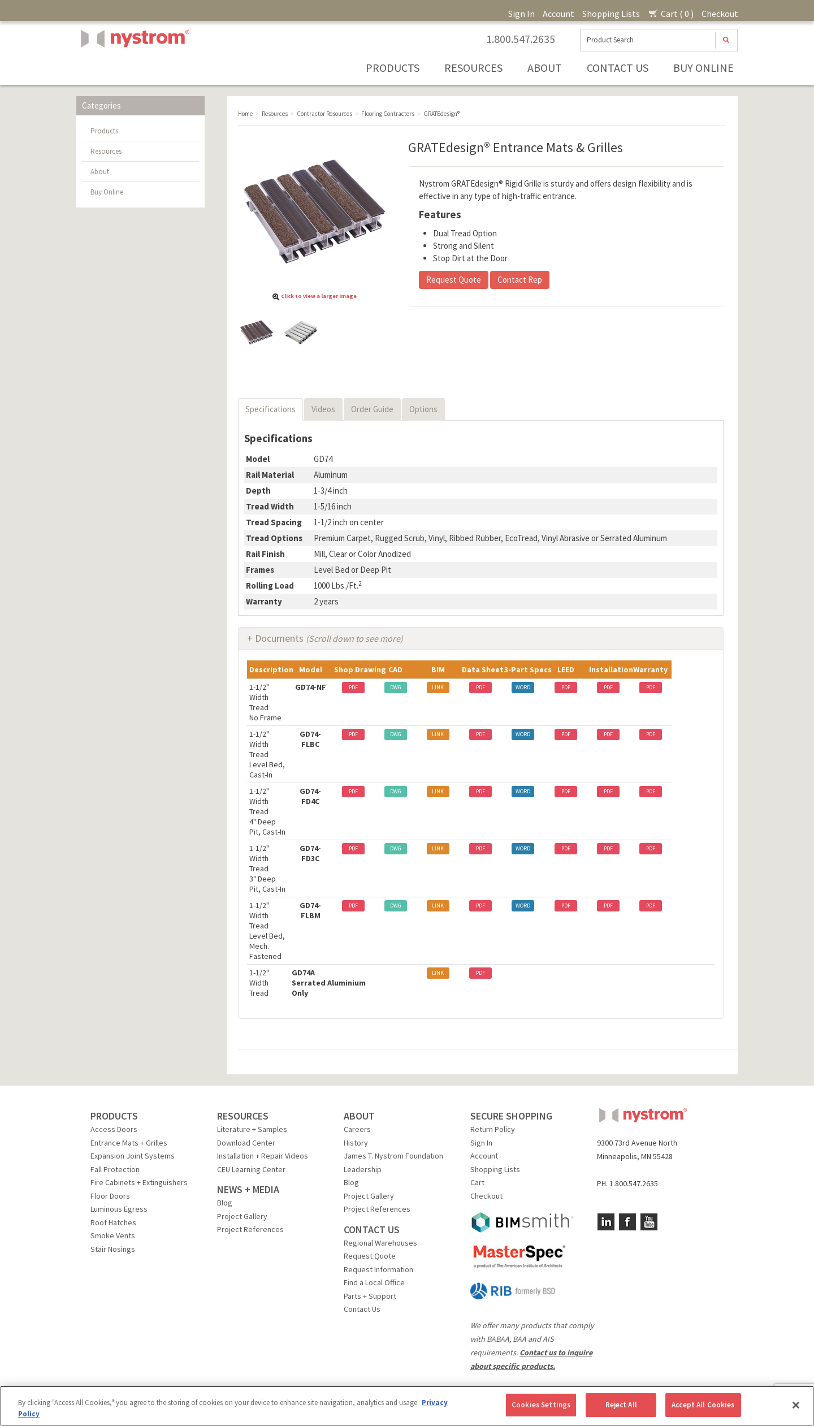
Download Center (246, 1143)
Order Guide (372, 409)
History (356, 1143)
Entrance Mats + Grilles (128, 1143)
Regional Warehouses (380, 1243)
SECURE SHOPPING (511, 1115)
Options (423, 409)
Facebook (627, 1222)
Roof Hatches (113, 1222)
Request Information (378, 1269)
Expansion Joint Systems (132, 1156)
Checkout (720, 13)
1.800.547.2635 (520, 39)
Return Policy (492, 1129)
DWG (395, 687)
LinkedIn (606, 1222)
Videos (323, 409)
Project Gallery (242, 1216)
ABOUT (359, 1115)
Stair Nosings (112, 1249)
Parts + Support (370, 1296)
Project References (250, 1229)
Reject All (621, 1405)
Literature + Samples (252, 1129)
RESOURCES (243, 1115)
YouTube (649, 1222)
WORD (523, 687)
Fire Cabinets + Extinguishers (139, 1182)
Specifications (270, 409)
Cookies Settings (541, 1405)
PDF (353, 687)
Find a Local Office (374, 1282)
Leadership (363, 1169)
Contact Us (617, 68)
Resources (473, 68)
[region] (407, 1406)
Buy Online (703, 68)
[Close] (795, 1405)
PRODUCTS (114, 1115)
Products (392, 68)
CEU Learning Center (251, 1169)
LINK (438, 687)
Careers (357, 1129)
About (544, 68)
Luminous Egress (119, 1209)
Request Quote (453, 279)
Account (558, 13)
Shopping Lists (611, 13)
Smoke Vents (112, 1235)
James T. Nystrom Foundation (393, 1156)
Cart (477, 1182)
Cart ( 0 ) (671, 13)
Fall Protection (115, 1169)
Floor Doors (110, 1196)
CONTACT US (372, 1229)
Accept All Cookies (703, 1405)
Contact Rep (519, 279)
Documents (329, 638)
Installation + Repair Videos (262, 1156)
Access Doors (113, 1129)
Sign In (521, 13)
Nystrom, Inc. (132, 67)
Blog (224, 1203)
